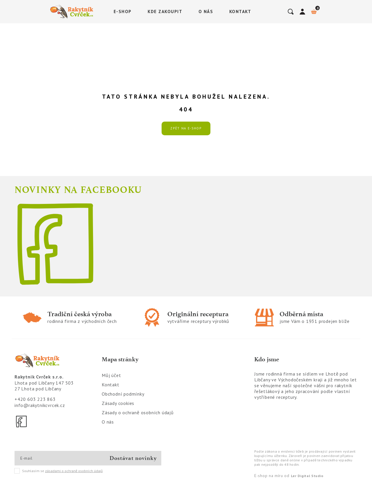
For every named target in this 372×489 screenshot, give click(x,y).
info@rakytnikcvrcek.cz (40, 405)
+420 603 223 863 (35, 399)
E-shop (123, 11)
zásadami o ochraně (74, 471)
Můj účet (111, 375)
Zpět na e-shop (185, 128)
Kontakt (240, 11)
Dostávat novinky (133, 458)
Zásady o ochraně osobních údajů (138, 412)
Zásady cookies (118, 403)
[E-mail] (41, 458)
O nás (205, 11)
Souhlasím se (59, 471)
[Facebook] (22, 421)
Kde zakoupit (165, 11)
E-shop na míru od (288, 475)
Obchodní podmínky (123, 394)
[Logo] (72, 11)
